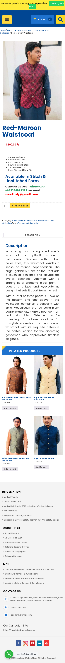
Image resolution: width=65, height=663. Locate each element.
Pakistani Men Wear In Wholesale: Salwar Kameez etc (29, 569)
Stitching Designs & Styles (17, 547)
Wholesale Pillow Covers (16, 542)
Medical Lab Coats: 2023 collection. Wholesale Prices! (28, 506)
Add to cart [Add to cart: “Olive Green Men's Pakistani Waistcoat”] (10, 469)
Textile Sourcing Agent (15, 551)
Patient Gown (10, 510)
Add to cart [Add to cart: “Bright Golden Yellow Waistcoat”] (41, 408)
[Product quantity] (5, 206)
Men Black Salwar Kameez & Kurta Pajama (24, 578)
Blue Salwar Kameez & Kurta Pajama (21, 574)
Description (32, 235)
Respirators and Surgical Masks (18, 515)
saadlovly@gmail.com (21, 615)
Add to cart (21, 206)
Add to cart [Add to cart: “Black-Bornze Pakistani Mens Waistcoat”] (10, 408)
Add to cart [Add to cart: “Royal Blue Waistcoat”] (41, 467)
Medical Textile (11, 497)
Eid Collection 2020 (13, 538)
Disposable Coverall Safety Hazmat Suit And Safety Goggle (31, 520)
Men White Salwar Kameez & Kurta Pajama (24, 583)
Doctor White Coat (13, 501)
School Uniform (12, 533)
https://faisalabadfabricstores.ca (19, 630)
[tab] (32, 235)
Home (2, 30)
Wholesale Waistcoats (27, 223)
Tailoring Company (14, 556)
